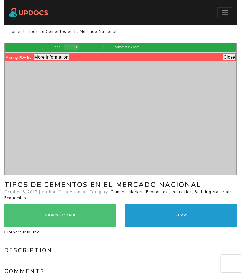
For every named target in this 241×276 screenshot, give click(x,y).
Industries (182, 192)
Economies (15, 198)
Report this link (21, 232)
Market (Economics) (149, 192)
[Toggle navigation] (224, 12)
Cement (118, 192)
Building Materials (213, 192)
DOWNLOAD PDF (60, 215)
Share (181, 215)
